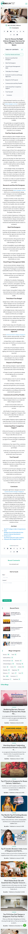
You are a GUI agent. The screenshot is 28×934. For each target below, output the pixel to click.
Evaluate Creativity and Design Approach (14, 75)
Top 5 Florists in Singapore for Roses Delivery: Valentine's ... (14, 782)
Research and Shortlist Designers (11, 58)
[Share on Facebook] (14, 31)
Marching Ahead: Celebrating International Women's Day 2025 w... (14, 747)
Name (3, 575)
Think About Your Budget (12, 71)
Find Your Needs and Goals (13, 54)
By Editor (7, 723)
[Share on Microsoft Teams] (17, 34)
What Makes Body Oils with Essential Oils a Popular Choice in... (14, 882)
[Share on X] (17, 31)
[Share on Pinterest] (4, 31)
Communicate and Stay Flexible (14, 83)
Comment (4, 580)
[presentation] (13, 595)
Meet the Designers (11, 63)
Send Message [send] (7, 600)
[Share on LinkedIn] (23, 31)
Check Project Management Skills (13, 67)
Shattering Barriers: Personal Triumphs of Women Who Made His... (14, 711)
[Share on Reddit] (14, 34)
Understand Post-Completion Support (13, 87)
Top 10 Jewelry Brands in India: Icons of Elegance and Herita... (14, 850)
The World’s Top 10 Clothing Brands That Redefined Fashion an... (14, 816)
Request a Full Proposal (12, 80)
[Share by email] (10, 31)
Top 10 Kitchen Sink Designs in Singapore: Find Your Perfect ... (14, 915)
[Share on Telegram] (7, 31)
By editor (6, 826)
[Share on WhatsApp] (10, 34)
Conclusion (9, 95)
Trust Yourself (9, 92)
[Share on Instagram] (20, 31)
